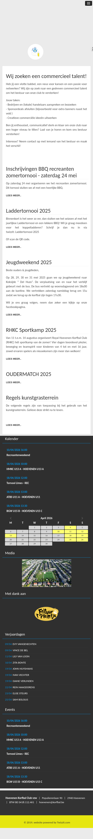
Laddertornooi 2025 (28, 210)
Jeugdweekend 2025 (29, 262)
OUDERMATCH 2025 (28, 374)
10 (58, 531)
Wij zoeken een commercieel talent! (46, 76)
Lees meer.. (13, 195)
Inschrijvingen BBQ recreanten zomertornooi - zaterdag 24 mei (41, 172)
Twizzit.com (63, 822)
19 (82, 535)
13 (11, 535)
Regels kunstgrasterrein (32, 397)
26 (82, 539)
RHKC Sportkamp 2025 (31, 330)
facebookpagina (15, 307)
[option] (46, 573)
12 (82, 531)
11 (70, 531)
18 (70, 535)
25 (70, 539)
